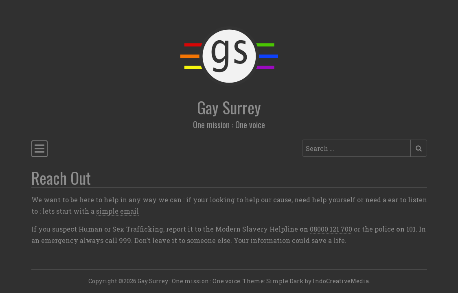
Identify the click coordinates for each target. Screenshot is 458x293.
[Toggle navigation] (39, 148)
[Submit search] (418, 148)
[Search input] (356, 148)
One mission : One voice (206, 281)
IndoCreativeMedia (341, 281)
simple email (117, 211)
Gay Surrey (229, 107)
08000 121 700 (331, 229)
